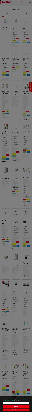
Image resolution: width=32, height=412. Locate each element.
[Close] (30, 400)
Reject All (16, 408)
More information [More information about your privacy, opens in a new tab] (17, 402)
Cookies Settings (16, 404)
